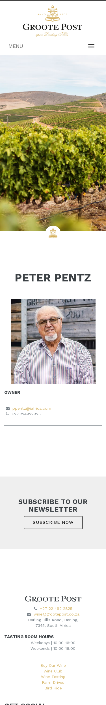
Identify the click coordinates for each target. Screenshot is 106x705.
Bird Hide (53, 688)
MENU (15, 46)
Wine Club (53, 671)
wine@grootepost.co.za (56, 614)
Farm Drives (53, 682)
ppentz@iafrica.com (31, 408)
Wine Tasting (53, 676)
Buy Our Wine (53, 665)
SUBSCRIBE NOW (53, 522)
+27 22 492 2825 (56, 608)
